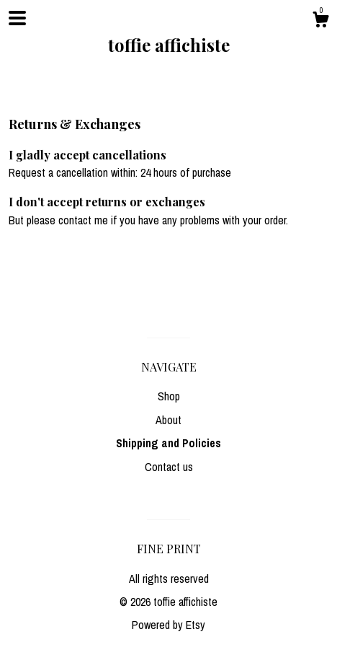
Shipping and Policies (168, 443)
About (168, 420)
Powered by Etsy (168, 625)
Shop (169, 396)
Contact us (169, 467)
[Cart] (320, 21)
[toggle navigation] (17, 18)
